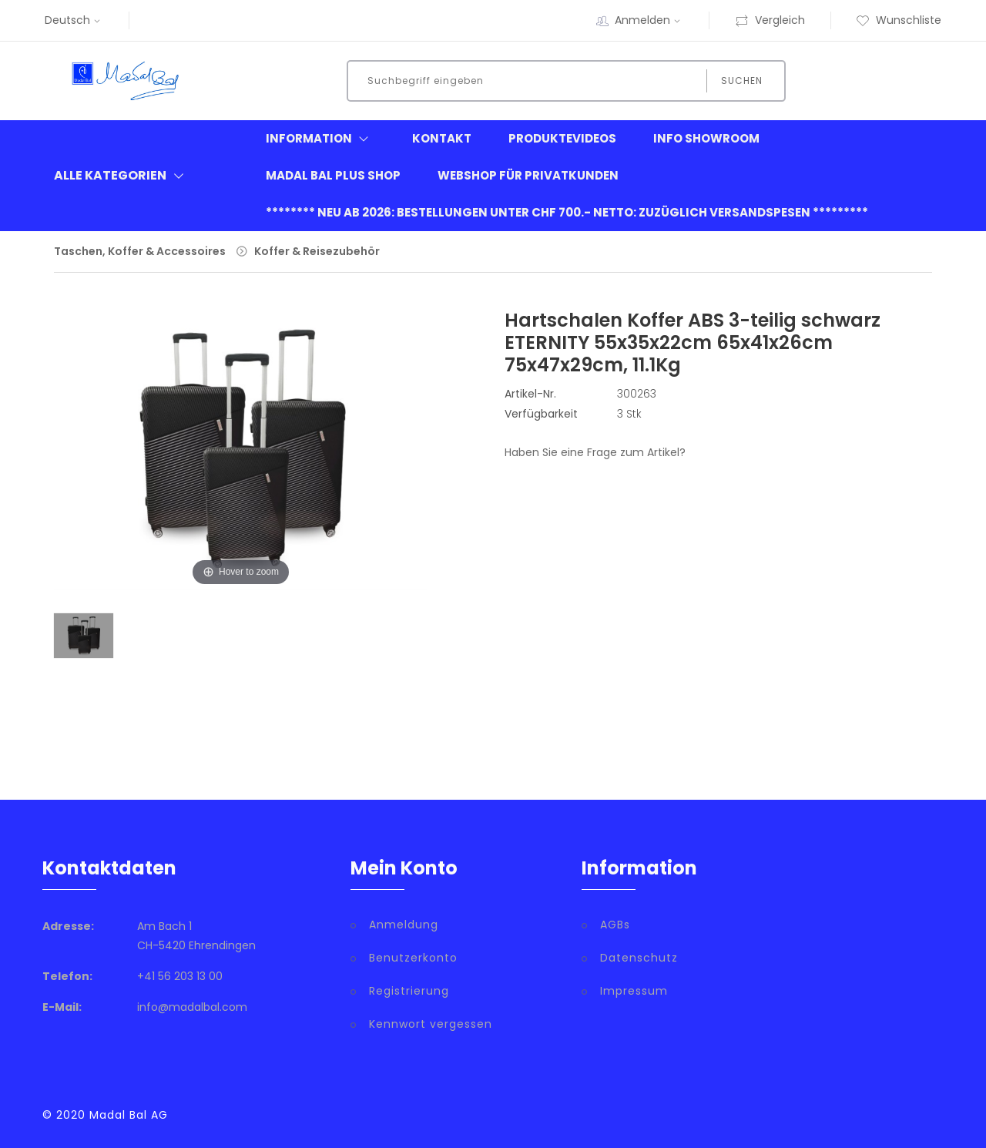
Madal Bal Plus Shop (333, 175)
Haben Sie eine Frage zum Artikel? (595, 452)
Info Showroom (706, 138)
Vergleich (770, 20)
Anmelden (649, 20)
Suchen (742, 80)
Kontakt (441, 138)
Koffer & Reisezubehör (317, 251)
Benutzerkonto (413, 957)
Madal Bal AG (128, 1115)
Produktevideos (562, 138)
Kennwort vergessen (430, 1024)
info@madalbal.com (192, 1007)
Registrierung (409, 991)
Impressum (634, 991)
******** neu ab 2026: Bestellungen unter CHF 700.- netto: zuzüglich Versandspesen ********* (567, 212)
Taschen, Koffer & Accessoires (140, 251)
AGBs (615, 924)
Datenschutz (639, 957)
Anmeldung (403, 924)
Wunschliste (898, 20)
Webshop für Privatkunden (528, 175)
